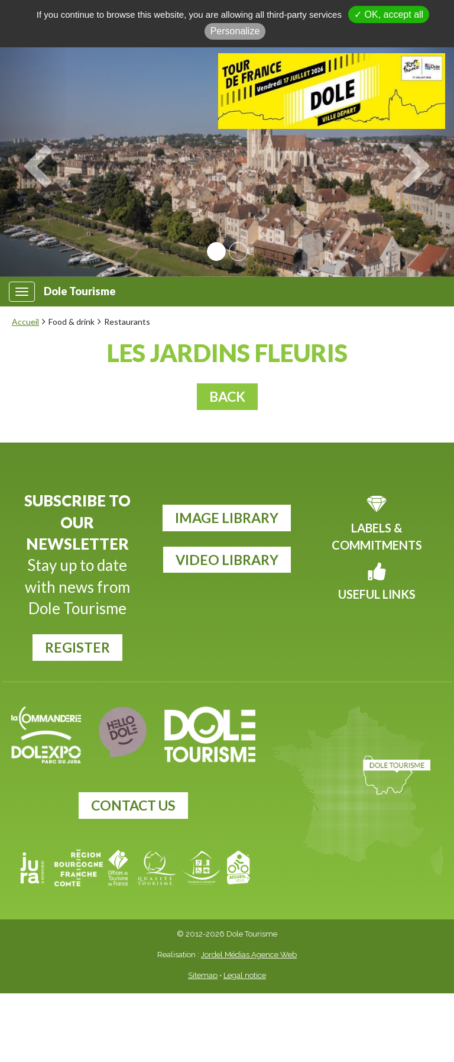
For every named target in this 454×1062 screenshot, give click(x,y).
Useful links (377, 594)
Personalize (235, 31)
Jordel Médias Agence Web (249, 954)
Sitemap (203, 975)
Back (227, 396)
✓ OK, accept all (388, 14)
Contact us (133, 805)
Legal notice (244, 975)
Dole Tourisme (80, 291)
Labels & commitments (377, 536)
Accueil (25, 322)
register (77, 647)
